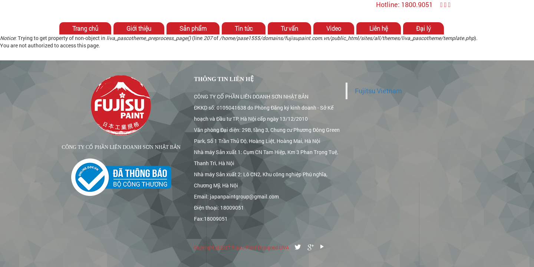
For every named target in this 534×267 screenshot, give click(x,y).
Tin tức (244, 28)
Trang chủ (85, 28)
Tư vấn (289, 28)
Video (333, 28)
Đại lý (423, 28)
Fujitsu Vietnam (378, 91)
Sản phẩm (193, 28)
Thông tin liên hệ (223, 79)
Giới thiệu (138, 28)
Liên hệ (378, 28)
